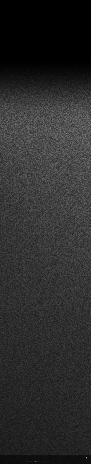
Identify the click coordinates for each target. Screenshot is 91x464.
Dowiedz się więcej (20, 457)
